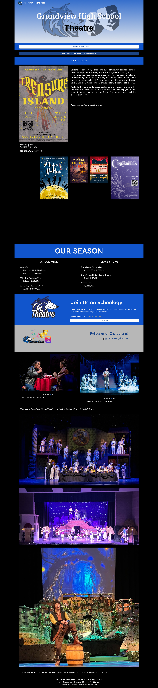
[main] (79, 21)
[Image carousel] (48, 374)
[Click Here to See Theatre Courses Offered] (79, 53)
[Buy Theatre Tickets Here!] (79, 46)
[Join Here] (104, 320)
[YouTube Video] (79, 222)
